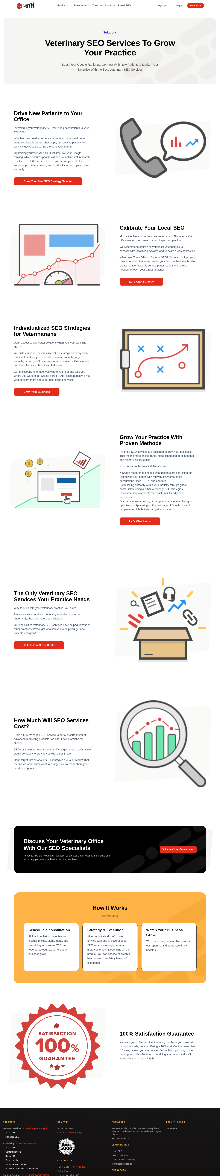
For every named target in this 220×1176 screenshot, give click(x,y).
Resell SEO (124, 5)
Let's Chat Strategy (141, 281)
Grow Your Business (37, 391)
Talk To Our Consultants (39, 645)
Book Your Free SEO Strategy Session (48, 181)
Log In (179, 5)
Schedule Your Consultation (178, 849)
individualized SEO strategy (53, 353)
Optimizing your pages (133, 476)
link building (135, 489)
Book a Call (195, 5)
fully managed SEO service (39, 734)
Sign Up (162, 5)
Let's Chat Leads (140, 521)
